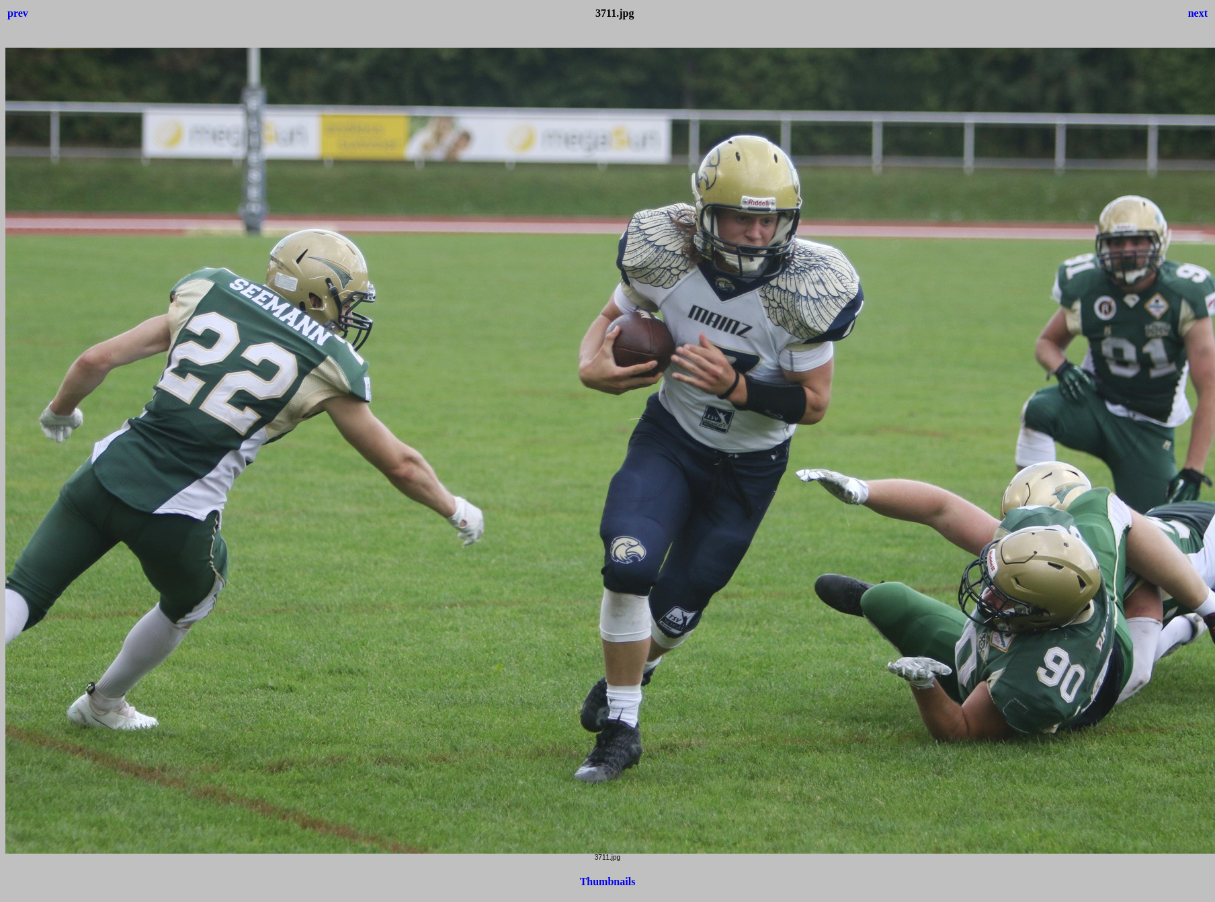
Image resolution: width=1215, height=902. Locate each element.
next (1198, 13)
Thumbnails (608, 881)
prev (17, 13)
